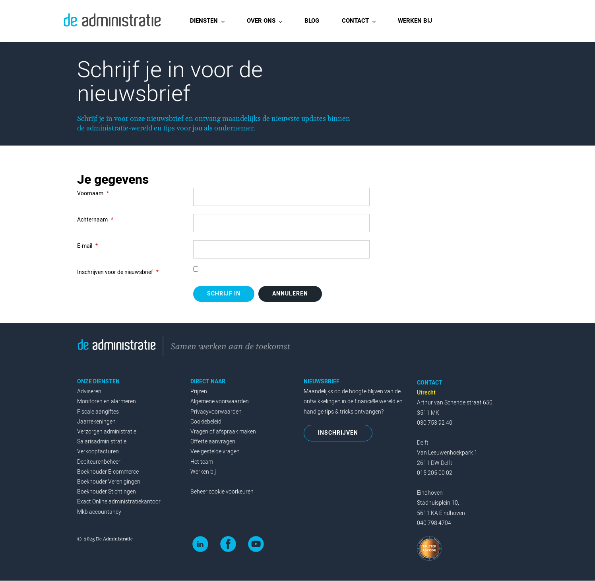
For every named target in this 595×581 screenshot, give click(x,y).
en (232, 442)
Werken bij (203, 472)
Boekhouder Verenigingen (108, 482)
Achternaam (95, 220)
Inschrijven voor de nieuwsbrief (118, 272)
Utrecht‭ (426, 393)
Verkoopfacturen (98, 452)
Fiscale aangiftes (98, 412)
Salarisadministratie (101, 442)
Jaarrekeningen (96, 422)
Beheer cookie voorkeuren (222, 492)
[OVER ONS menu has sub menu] (279, 21)
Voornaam (93, 194)
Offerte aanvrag (209, 442)
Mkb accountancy (99, 512)
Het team (201, 462)
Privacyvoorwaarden (216, 412)
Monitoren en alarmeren (106, 402)
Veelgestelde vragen (215, 452)
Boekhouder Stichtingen (106, 492)
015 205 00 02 (434, 473)
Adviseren (89, 392)
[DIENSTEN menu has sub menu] (221, 21)
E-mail (87, 246)
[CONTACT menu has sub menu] (373, 21)
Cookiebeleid (205, 422)
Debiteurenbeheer (98, 462)
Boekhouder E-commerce (108, 472)
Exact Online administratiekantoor (119, 502)
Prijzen (198, 392)
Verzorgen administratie (106, 432)
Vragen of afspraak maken (223, 432)
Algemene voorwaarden (219, 402)
